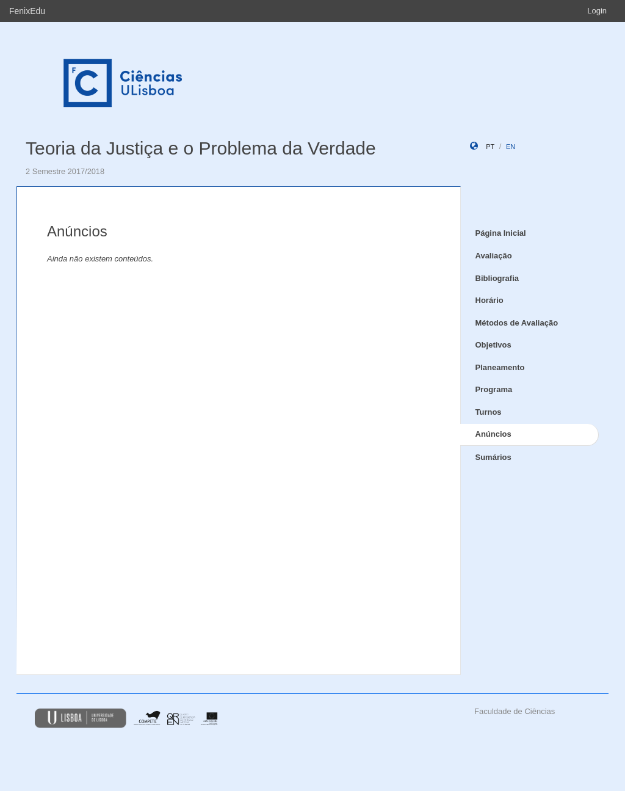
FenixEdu (27, 11)
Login (597, 10)
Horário (489, 300)
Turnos (488, 412)
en (510, 146)
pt (490, 146)
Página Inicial (500, 233)
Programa (494, 389)
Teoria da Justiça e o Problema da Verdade (201, 148)
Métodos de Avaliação (516, 322)
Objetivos (493, 344)
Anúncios (493, 434)
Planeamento (500, 367)
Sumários (493, 457)
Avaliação (493, 255)
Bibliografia (497, 278)
